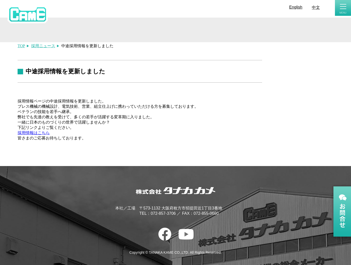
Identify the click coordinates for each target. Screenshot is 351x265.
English (295, 7)
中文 (316, 7)
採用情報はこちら (34, 133)
